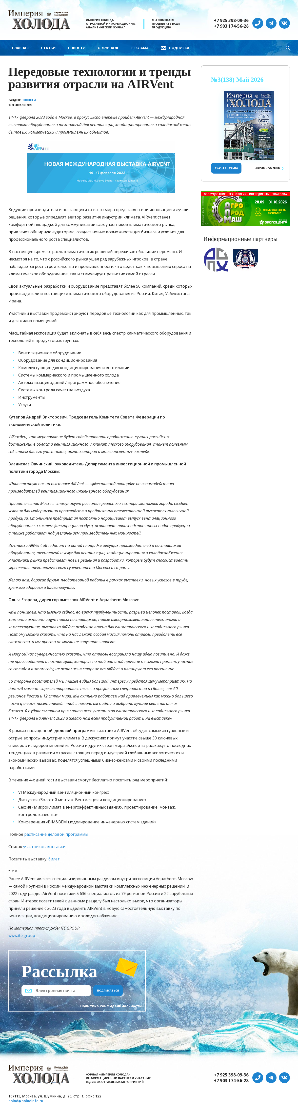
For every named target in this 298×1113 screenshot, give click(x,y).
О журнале (108, 47)
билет (54, 859)
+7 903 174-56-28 (231, 26)
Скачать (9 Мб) (226, 168)
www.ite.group (21, 935)
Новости (76, 47)
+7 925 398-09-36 (231, 20)
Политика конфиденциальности (111, 1006)
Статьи (48, 47)
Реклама (140, 47)
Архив (267, 168)
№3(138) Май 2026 (237, 79)
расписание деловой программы (56, 834)
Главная (20, 47)
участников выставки (44, 846)
